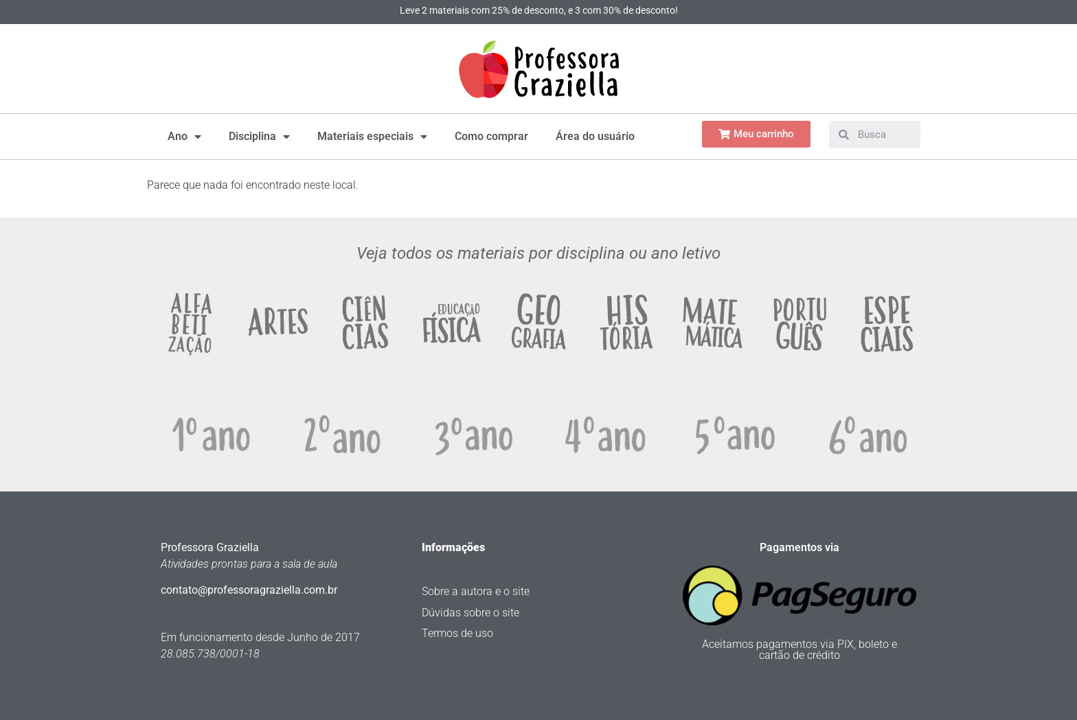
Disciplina (259, 136)
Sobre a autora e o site (476, 591)
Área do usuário (595, 136)
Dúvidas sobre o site (470, 612)
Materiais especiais (372, 136)
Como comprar (491, 136)
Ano (184, 136)
